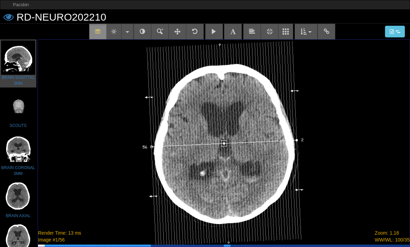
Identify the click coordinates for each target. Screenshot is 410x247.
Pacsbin (21, 4)
